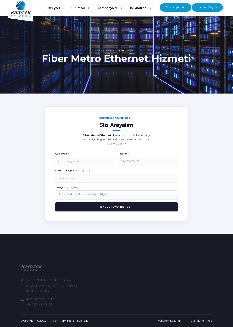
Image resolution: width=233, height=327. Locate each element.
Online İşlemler (176, 7)
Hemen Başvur (207, 7)
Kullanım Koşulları (169, 320)
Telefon (123, 153)
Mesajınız (68, 187)
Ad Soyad (62, 153)
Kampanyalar (107, 8)
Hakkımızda (137, 8)
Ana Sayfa (107, 50)
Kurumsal (77, 8)
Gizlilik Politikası (201, 320)
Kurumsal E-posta (73, 170)
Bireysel (54, 8)
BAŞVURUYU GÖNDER (116, 206)
